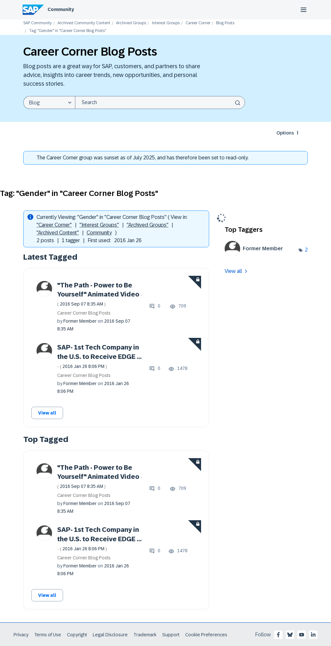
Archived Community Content (84, 23)
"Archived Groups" (147, 225)
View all (47, 412)
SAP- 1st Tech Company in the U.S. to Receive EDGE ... (99, 356)
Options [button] (285, 132)
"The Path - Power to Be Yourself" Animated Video (99, 294)
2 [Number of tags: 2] (306, 250)
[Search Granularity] (49, 102)
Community (61, 9)
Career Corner (198, 23)
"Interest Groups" (99, 225)
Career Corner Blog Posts (84, 313)
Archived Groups (131, 23)
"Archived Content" (58, 232)
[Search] (160, 102)
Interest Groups (166, 23)
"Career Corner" (54, 225)
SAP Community (37, 23)
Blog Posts (225, 23)
